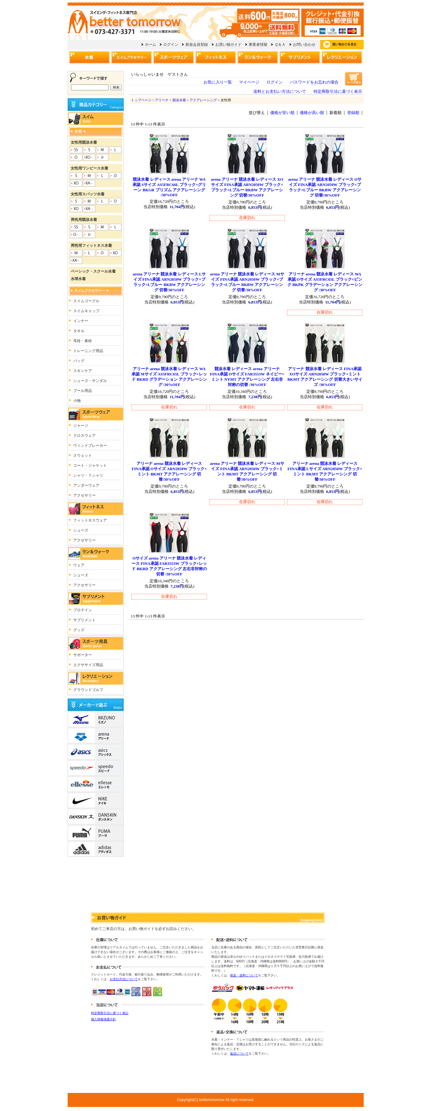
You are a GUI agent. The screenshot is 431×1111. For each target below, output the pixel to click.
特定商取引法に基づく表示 (338, 91)
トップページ (141, 100)
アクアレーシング (203, 100)
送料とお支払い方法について (279, 91)
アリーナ (162, 100)
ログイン (274, 82)
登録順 (353, 113)
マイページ (249, 82)
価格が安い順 (282, 113)
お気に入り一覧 (218, 82)
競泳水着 (179, 100)
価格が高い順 (312, 113)
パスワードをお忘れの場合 (314, 82)
